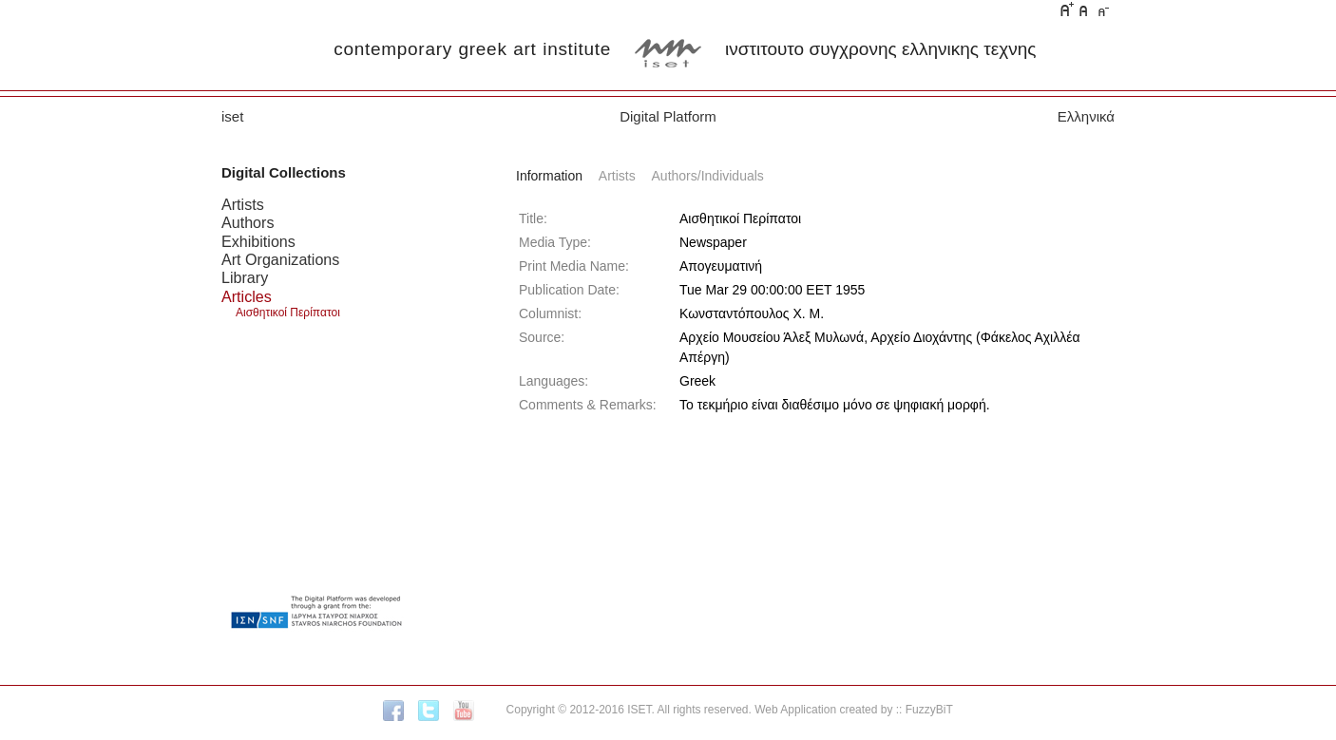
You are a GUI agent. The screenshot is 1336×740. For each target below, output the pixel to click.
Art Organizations (280, 259)
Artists (242, 204)
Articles (246, 296)
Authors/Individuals (708, 175)
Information (549, 175)
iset (232, 116)
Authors (247, 222)
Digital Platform (668, 116)
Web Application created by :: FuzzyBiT (853, 709)
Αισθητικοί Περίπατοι (288, 312)
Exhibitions (258, 241)
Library (244, 277)
